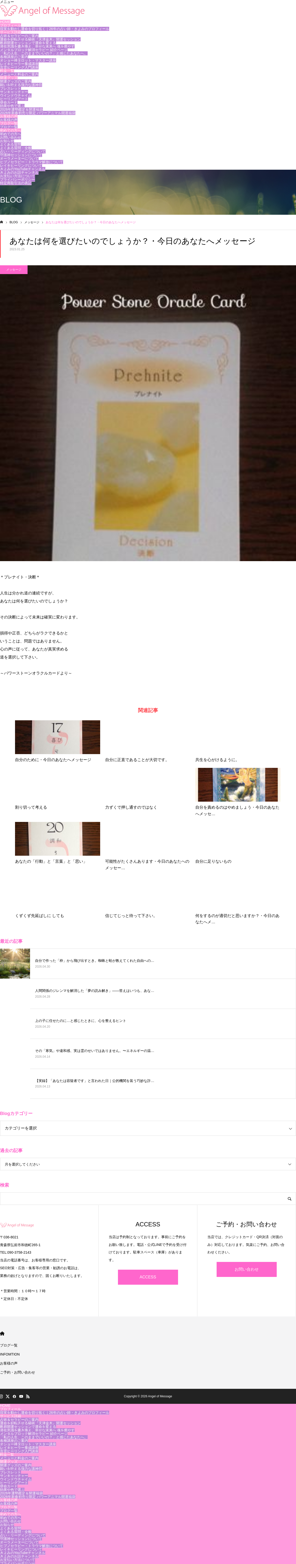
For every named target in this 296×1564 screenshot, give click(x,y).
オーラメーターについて (19, 158)
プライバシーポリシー (17, 179)
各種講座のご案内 (14, 57)
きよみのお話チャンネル (19, 172)
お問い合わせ (10, 137)
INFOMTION (10, 1354)
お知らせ (7, 141)
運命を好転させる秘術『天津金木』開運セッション (40, 39)
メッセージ (13, 269)
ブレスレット (10, 88)
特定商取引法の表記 (16, 183)
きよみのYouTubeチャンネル (22, 169)
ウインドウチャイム (16, 95)
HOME (5, 22)
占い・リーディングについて (23, 151)
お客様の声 (9, 116)
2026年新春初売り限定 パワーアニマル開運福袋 (37, 113)
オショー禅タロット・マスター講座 (28, 60)
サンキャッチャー (14, 92)
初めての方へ (10, 130)
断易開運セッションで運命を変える (28, 43)
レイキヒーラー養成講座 (19, 64)
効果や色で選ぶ (12, 106)
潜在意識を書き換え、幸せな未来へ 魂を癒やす (37, 46)
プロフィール (10, 25)
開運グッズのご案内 (16, 81)
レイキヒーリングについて (21, 165)
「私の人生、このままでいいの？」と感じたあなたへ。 (44, 53)
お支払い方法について (17, 176)
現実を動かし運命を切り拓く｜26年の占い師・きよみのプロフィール (54, 29)
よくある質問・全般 (16, 148)
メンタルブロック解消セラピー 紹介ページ (34, 50)
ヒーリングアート (14, 99)
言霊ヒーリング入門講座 (19, 67)
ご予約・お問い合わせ (17, 1372)
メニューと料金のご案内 (19, 74)
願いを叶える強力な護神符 (21, 85)
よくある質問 (10, 144)
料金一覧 (7, 71)
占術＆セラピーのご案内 (19, 36)
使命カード (9, 102)
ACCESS (148, 1277)
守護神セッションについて (21, 155)
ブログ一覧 (9, 123)
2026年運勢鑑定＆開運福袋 (21, 109)
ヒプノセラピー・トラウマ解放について (31, 162)
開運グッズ (9, 78)
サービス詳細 (10, 32)
